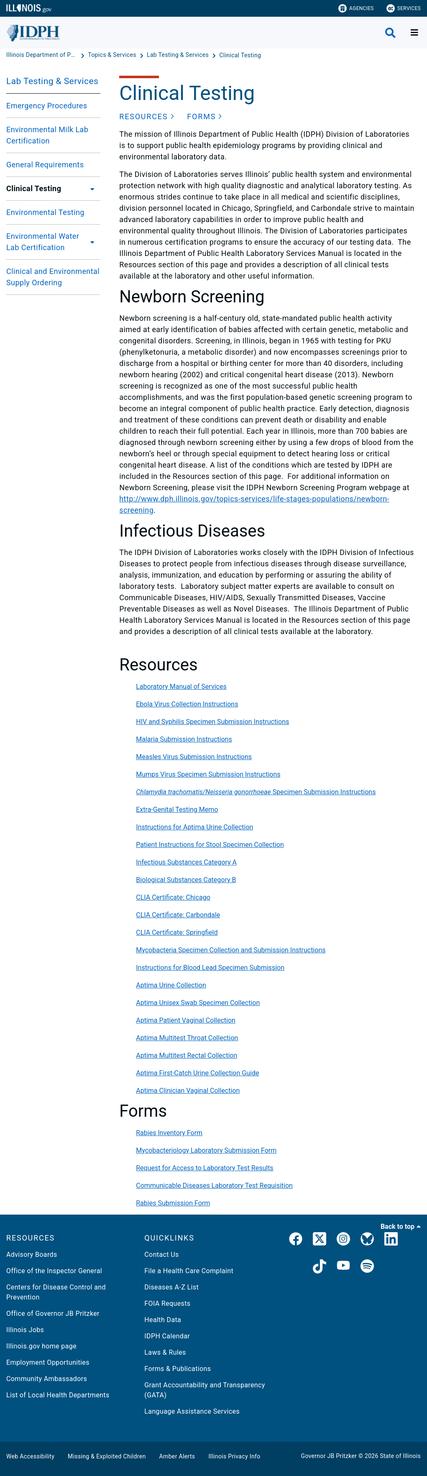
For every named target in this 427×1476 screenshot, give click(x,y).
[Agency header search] (390, 33)
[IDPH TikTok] (319, 1267)
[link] (295, 1240)
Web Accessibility (30, 1456)
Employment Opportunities (47, 1362)
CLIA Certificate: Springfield (176, 932)
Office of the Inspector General (54, 1271)
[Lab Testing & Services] (178, 55)
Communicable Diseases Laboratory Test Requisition (214, 1185)
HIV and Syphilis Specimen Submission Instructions (212, 722)
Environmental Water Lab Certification (42, 242)
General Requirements (45, 164)
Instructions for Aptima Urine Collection (194, 827)
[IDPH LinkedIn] (391, 1240)
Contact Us (161, 1255)
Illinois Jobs (25, 1330)
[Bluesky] (367, 1240)
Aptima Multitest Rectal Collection (186, 1055)
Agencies (356, 8)
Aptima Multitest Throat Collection (187, 1038)
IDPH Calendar (167, 1336)
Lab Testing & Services (52, 81)
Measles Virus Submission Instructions (194, 757)
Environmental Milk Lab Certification (47, 135)
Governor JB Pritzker (329, 1456)
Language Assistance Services (192, 1411)
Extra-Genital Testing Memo (177, 809)
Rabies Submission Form (173, 1203)
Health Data (162, 1320)
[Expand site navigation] (414, 32)
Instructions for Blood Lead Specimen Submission (210, 968)
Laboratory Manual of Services (181, 687)
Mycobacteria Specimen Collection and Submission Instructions (230, 950)
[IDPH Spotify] (367, 1267)
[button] (146, 116)
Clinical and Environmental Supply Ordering (53, 277)
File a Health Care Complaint (188, 1271)
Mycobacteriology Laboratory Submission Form (206, 1150)
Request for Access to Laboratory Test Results (204, 1168)
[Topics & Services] (113, 55)
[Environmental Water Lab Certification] (94, 242)
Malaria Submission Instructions (184, 739)
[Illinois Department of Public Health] (42, 55)
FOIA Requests (167, 1303)
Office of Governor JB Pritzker (53, 1313)
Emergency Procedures (46, 105)
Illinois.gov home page (41, 1346)
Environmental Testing (45, 212)
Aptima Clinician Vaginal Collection (188, 1091)
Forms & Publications (177, 1369)
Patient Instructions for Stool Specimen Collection (210, 845)
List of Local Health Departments (58, 1395)
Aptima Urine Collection (171, 985)
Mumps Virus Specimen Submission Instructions (208, 774)
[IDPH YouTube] (343, 1267)
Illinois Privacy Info (234, 1456)
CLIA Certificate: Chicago (173, 897)
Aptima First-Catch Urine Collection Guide (197, 1073)
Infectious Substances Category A (186, 862)
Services (403, 8)
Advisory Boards (31, 1255)
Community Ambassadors (46, 1379)
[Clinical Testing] (240, 55)
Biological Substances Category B (186, 880)
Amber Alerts (177, 1456)
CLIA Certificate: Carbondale (178, 915)
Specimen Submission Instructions (256, 792)
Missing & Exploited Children (107, 1456)
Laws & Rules (165, 1352)
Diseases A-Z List (171, 1287)
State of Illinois (400, 1456)
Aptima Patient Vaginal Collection (185, 1020)
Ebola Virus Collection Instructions (187, 704)
